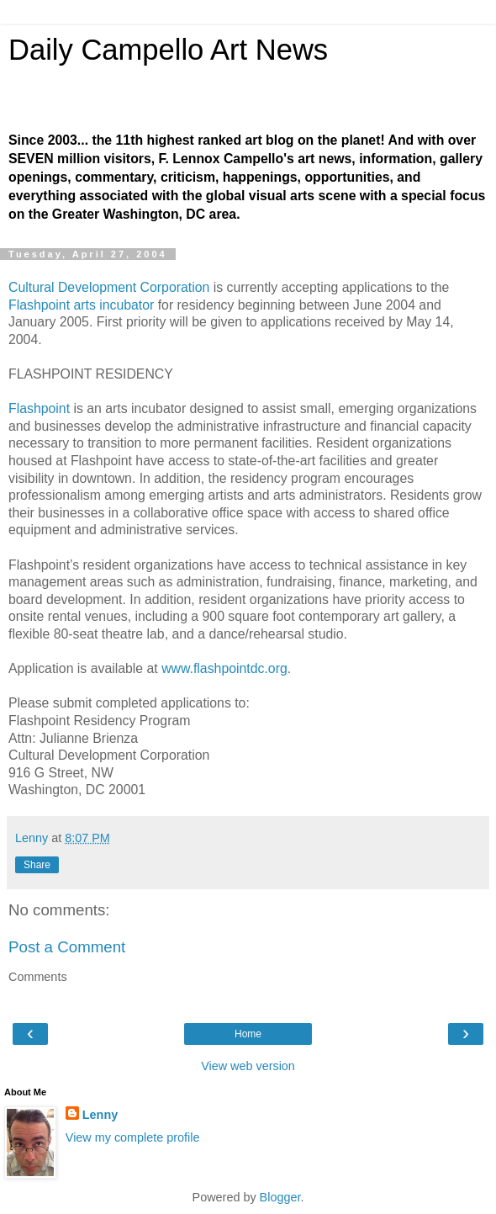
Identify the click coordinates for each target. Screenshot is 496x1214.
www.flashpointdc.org (224, 668)
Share (37, 865)
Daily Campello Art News (168, 50)
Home (248, 1034)
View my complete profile (133, 1137)
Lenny (100, 1114)
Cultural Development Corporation (108, 287)
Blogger (280, 1197)
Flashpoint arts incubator (81, 305)
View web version (248, 1066)
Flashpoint (39, 408)
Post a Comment (66, 947)
